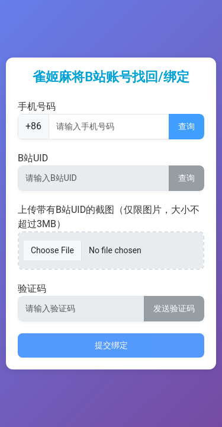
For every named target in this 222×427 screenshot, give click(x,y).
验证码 (32, 288)
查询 (186, 126)
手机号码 (37, 106)
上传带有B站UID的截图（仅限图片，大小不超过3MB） (109, 217)
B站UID (33, 158)
